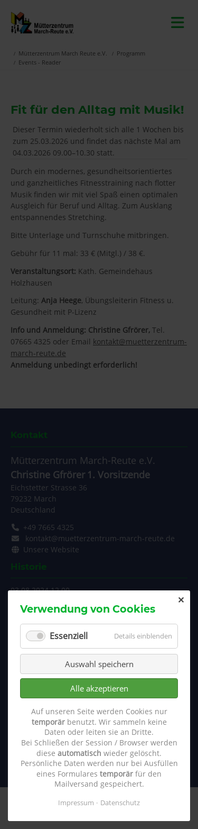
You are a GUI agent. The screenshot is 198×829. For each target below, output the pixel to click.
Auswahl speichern (99, 664)
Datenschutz (120, 802)
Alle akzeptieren (99, 688)
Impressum (76, 802)
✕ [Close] (180, 600)
